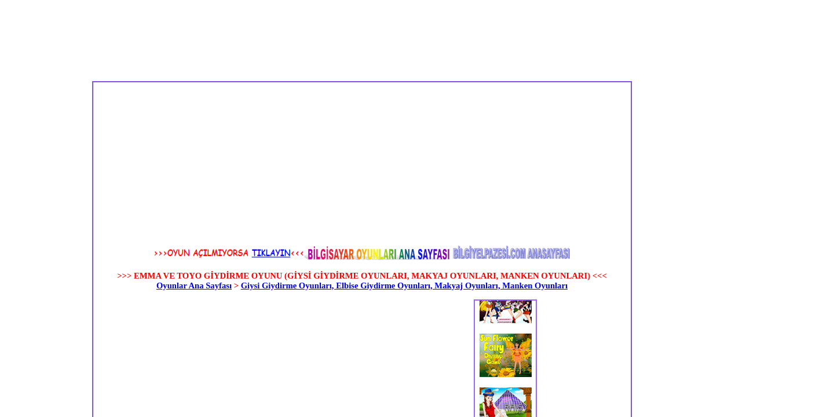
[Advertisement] (257, 163)
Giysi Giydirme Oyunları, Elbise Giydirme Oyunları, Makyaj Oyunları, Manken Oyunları (404, 285)
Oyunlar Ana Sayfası (194, 285)
